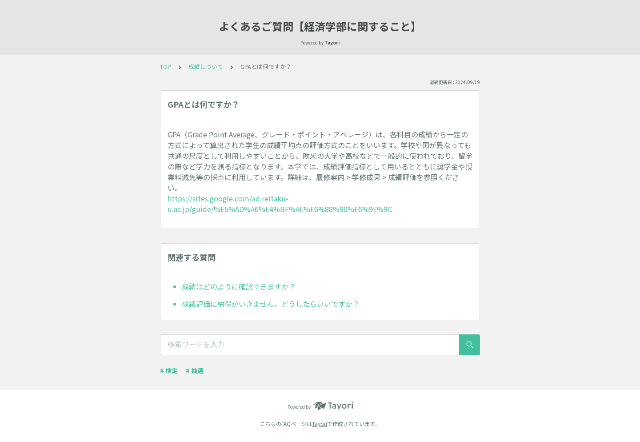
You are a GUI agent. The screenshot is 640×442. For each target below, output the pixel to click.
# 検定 (169, 370)
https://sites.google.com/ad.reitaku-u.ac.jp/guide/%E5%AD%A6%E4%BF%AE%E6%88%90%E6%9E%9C (280, 203)
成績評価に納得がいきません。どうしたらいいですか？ (271, 303)
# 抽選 (195, 370)
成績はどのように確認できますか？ (239, 286)
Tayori (319, 423)
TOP (165, 66)
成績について (205, 66)
